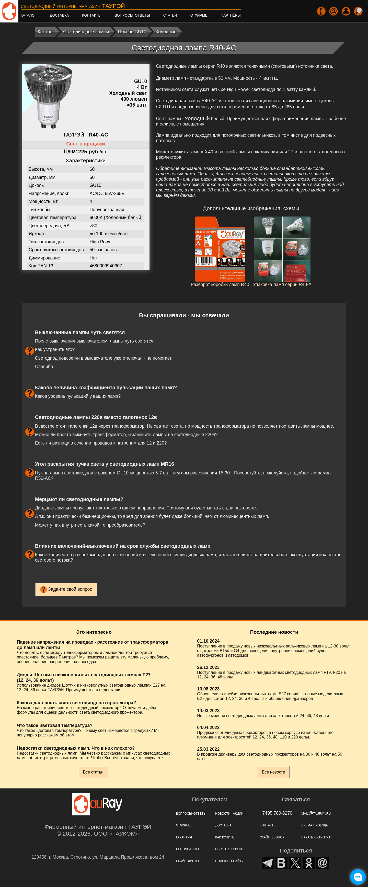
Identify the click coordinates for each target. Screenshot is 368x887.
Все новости (273, 772)
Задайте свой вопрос (70, 589)
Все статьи (93, 772)
